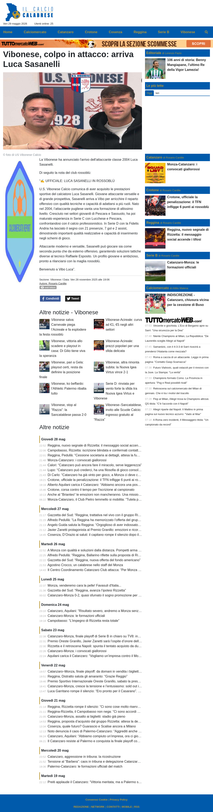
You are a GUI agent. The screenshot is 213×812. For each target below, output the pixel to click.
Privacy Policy (119, 799)
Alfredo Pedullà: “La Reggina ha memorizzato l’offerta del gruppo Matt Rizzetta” (105, 520)
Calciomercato (157, 288)
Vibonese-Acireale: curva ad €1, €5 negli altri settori (124, 324)
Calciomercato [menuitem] (35, 32)
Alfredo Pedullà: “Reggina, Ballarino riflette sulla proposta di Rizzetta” (98, 555)
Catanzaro (154, 157)
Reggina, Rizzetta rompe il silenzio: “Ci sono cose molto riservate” (95, 706)
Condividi (50, 299)
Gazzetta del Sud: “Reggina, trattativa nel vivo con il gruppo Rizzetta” (98, 515)
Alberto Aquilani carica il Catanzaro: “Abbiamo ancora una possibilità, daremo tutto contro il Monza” (119, 484)
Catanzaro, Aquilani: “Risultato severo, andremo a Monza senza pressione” (102, 611)
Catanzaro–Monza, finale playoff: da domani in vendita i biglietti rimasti (99, 671)
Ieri (157, 93)
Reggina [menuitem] (140, 32)
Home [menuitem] (7, 32)
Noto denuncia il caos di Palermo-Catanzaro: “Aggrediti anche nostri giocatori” (104, 731)
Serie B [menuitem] (163, 32)
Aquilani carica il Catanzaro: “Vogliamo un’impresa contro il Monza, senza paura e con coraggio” (117, 656)
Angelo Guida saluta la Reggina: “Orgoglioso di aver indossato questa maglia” (104, 525)
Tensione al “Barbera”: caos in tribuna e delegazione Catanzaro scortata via (102, 761)
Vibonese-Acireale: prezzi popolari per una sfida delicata (122, 346)
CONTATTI (113, 806)
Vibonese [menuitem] (188, 32)
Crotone (152, 190)
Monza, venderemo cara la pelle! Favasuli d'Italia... (84, 585)
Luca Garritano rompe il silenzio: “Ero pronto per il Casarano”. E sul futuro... (102, 691)
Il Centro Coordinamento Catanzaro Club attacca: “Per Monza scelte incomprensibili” (109, 570)
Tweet (73, 299)
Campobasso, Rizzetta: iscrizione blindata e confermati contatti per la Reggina (104, 450)
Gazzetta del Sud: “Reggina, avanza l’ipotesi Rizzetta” (87, 590)
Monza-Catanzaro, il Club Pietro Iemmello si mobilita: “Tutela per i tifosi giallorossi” (107, 499)
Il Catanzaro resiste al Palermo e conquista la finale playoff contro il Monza (102, 741)
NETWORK (98, 806)
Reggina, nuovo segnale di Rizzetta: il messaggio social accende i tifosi (99, 445)
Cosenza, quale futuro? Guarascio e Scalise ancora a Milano (92, 726)
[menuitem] (206, 32)
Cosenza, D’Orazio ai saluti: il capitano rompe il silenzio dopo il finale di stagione (106, 534)
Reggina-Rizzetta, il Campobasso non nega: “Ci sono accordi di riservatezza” (104, 711)
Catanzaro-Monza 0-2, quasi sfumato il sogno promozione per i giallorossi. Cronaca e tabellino (116, 595)
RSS (136, 806)
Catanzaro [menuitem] (66, 32)
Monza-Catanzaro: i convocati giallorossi (77, 460)
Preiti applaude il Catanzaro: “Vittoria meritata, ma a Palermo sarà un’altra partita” (107, 782)
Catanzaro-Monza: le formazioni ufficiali (76, 615)
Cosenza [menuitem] (115, 32)
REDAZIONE (81, 806)
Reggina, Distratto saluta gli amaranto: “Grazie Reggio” (88, 676)
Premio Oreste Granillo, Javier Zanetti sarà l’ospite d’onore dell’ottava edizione (105, 641)
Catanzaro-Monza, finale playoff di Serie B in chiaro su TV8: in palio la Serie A (104, 636)
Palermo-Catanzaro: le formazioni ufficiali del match (85, 766)
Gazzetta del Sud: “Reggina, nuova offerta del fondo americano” (94, 560)
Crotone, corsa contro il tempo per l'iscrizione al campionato (91, 489)
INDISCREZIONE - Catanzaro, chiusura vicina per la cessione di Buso (188, 299)
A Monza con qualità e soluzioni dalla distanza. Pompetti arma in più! (97, 550)
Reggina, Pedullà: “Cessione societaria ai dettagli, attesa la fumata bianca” (102, 455)
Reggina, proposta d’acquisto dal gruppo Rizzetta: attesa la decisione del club (104, 721)
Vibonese (55, 279)
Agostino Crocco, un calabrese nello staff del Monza (85, 565)
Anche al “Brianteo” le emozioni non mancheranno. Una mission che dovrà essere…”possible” (116, 494)
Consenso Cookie (96, 799)
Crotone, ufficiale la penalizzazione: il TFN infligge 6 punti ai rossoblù (98, 480)
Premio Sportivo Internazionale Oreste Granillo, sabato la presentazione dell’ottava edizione (114, 681)
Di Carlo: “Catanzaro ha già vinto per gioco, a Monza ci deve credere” (98, 475)
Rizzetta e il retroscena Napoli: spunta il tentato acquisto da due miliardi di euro (105, 646)
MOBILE (127, 806)
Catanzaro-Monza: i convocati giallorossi (77, 651)
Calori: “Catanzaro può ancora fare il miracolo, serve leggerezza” (95, 465)
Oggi (149, 93)
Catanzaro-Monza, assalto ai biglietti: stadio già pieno (86, 716)
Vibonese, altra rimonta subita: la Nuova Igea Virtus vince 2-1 (122, 367)
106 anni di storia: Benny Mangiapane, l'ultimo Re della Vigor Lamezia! (186, 64)
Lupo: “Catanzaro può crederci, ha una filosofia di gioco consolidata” (97, 470)
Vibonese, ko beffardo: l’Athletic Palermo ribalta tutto (68, 388)
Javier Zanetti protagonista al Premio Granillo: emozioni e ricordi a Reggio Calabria (108, 530)
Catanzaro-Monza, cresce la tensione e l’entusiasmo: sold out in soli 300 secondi (106, 686)
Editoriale (153, 53)
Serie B (151, 255)
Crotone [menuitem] (91, 32)
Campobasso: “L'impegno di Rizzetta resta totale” (83, 620)
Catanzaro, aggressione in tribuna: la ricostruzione (84, 756)
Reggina (152, 222)
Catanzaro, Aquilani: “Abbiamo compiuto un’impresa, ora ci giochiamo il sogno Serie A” (111, 736)
